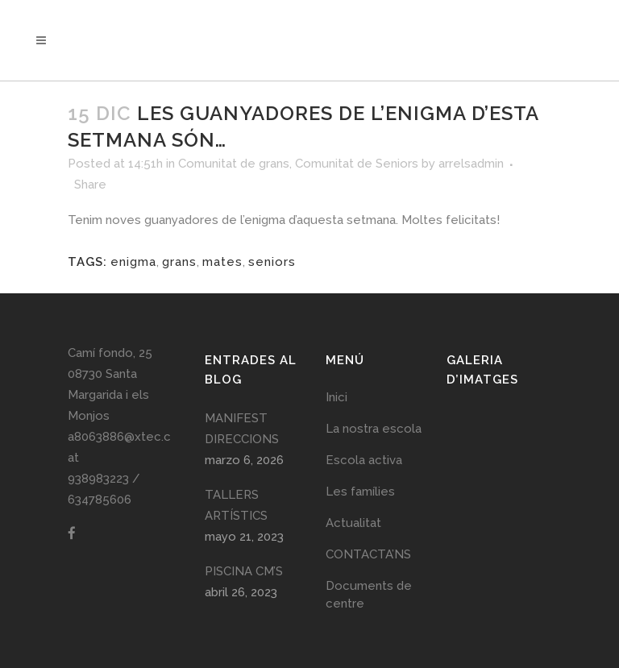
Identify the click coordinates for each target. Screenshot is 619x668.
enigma (133, 262)
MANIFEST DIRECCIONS (242, 428)
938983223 (98, 478)
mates (222, 262)
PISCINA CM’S (244, 571)
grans (179, 262)
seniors (272, 262)
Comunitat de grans (233, 163)
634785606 (99, 499)
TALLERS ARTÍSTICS (236, 505)
